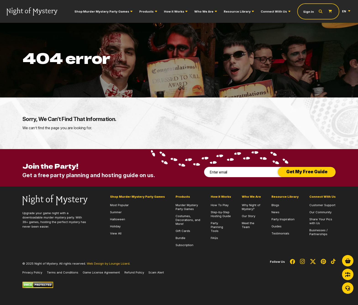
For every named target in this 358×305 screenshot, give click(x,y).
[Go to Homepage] (32, 11)
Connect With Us (274, 11)
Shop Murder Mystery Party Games (101, 11)
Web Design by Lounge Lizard (108, 263)
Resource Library (237, 11)
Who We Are (203, 11)
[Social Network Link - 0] (292, 262)
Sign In (308, 11)
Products (146, 11)
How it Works (174, 11)
